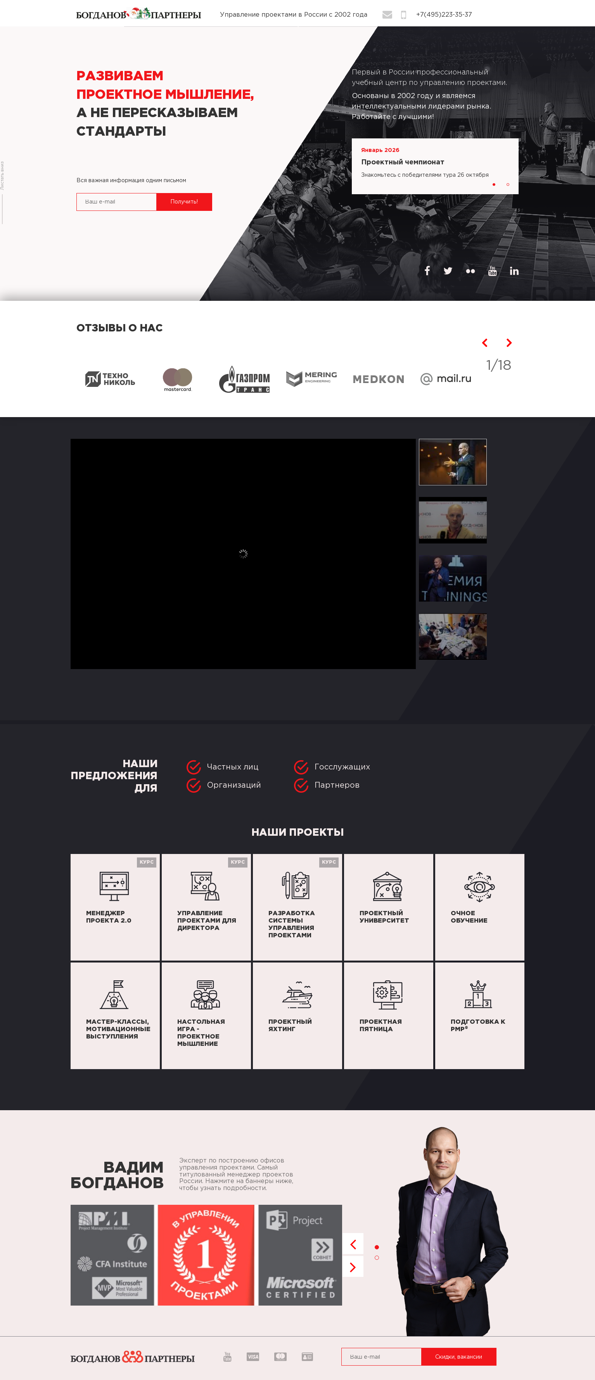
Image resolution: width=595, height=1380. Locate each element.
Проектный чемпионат (403, 162)
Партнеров (327, 785)
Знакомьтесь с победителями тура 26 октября (425, 175)
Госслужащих (332, 767)
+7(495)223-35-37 (444, 15)
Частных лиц (222, 767)
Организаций (224, 785)
